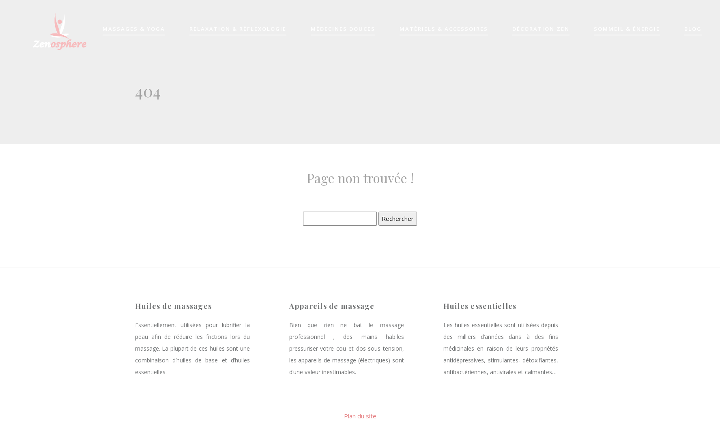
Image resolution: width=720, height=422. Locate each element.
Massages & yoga (134, 29)
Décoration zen (541, 29)
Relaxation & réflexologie (237, 29)
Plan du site (360, 416)
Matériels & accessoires (444, 29)
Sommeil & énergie (627, 29)
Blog (693, 29)
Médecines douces (343, 29)
